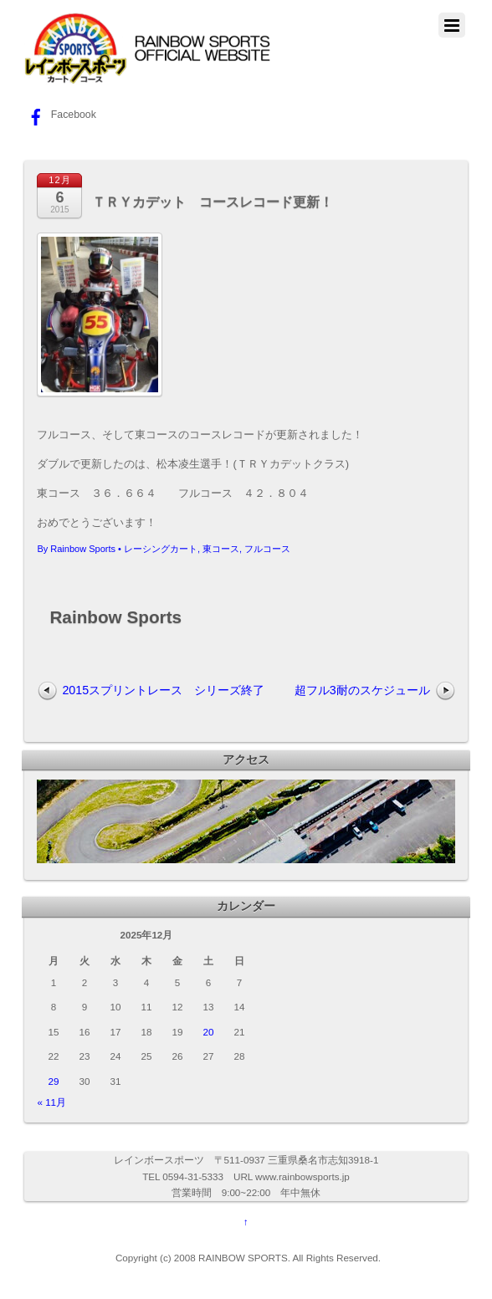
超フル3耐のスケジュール (362, 690)
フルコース (267, 549)
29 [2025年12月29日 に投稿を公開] (53, 1081)
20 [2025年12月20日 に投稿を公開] (207, 1031)
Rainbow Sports (82, 549)
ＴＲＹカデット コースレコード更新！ (212, 202)
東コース (220, 549)
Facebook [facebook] (59, 114)
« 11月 (51, 1102)
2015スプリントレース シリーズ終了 (163, 690)
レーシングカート (160, 549)
